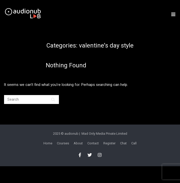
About (78, 143)
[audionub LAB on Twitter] (89, 155)
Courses (63, 143)
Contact (93, 143)
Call (134, 143)
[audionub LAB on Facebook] (79, 155)
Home (47, 143)
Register (109, 143)
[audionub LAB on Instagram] (99, 155)
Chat (123, 143)
